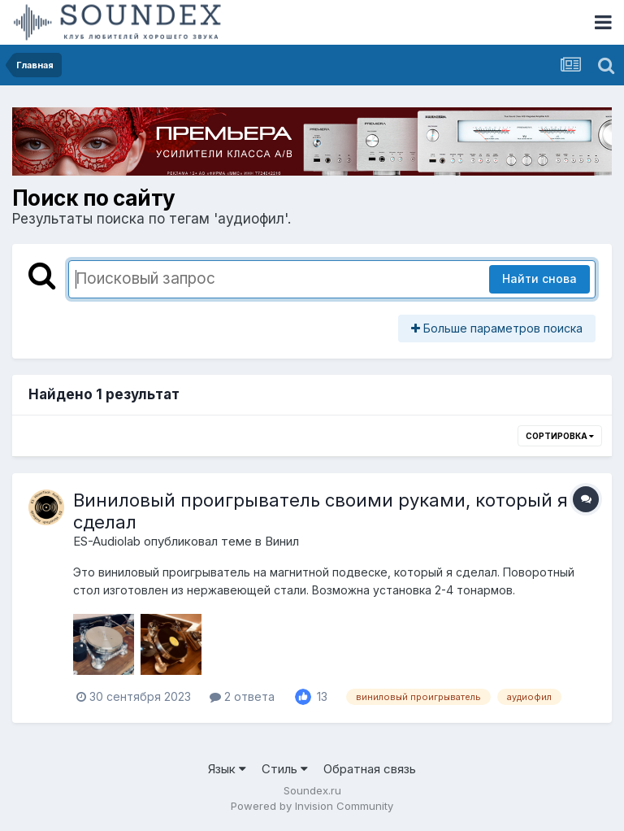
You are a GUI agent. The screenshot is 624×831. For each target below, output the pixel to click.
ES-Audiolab (107, 541)
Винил (282, 541)
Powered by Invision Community (312, 805)
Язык (227, 769)
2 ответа (242, 696)
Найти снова (539, 278)
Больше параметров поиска (497, 328)
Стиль (285, 769)
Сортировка (560, 436)
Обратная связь (369, 769)
